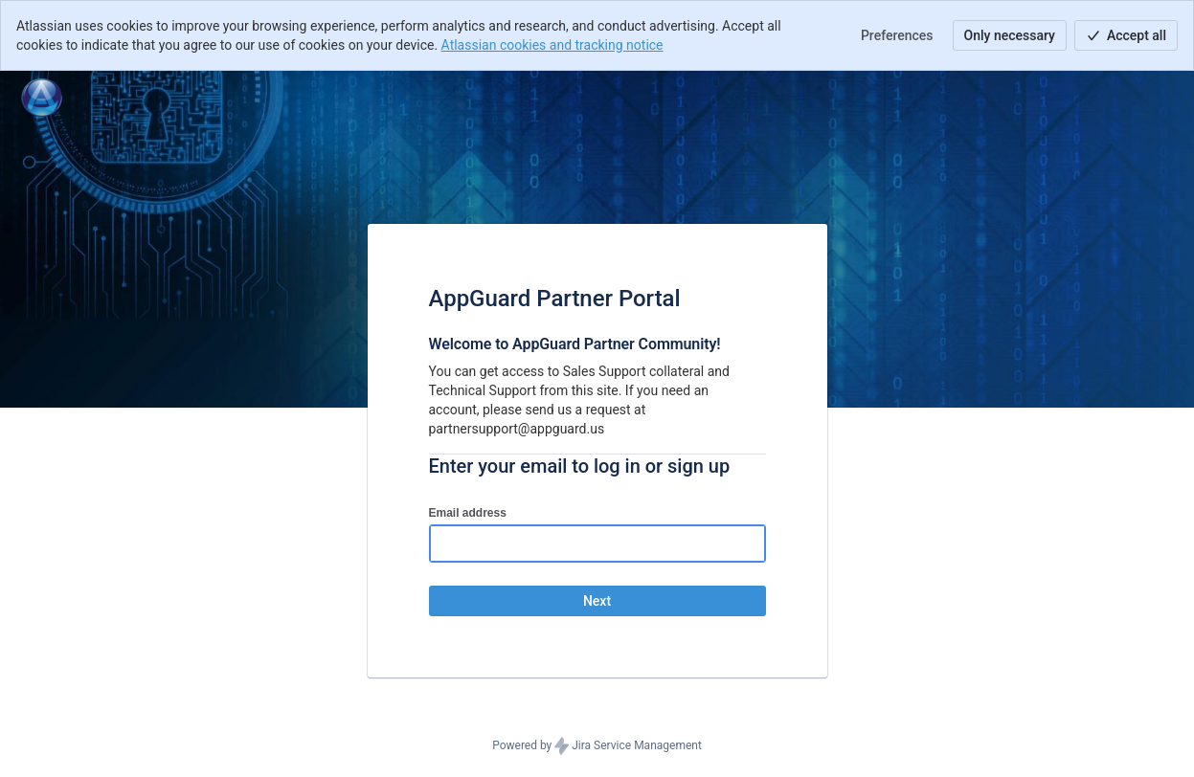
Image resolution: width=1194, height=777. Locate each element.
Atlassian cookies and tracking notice (552, 45)
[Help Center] (41, 97)
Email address (468, 513)
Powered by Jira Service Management (597, 746)
